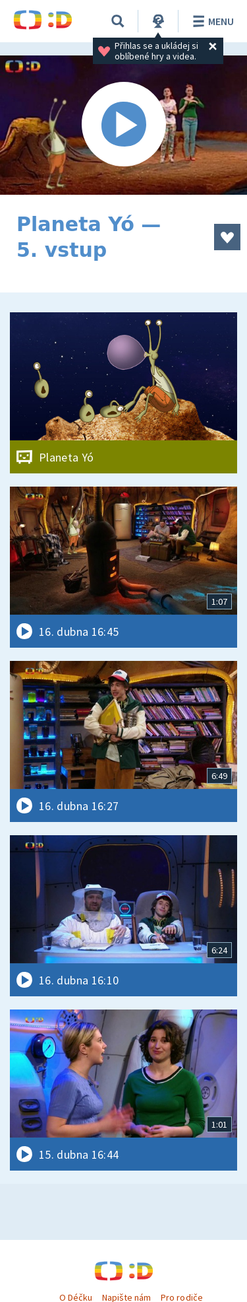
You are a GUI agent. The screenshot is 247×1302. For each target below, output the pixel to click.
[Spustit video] (123, 125)
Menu (211, 21)
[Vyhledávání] (118, 21)
